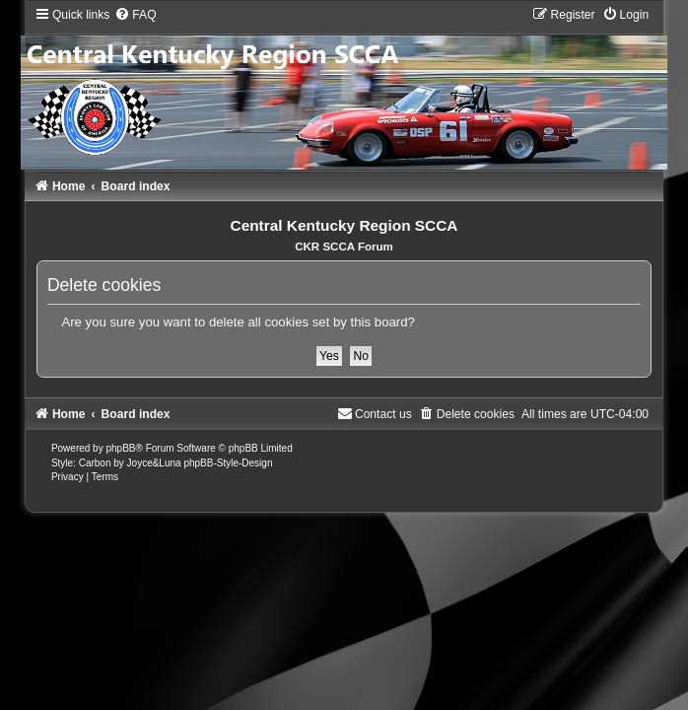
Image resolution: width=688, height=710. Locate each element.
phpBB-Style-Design (227, 463)
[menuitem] (135, 15)
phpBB (120, 448)
